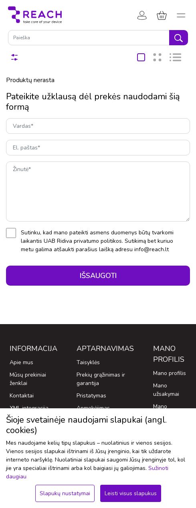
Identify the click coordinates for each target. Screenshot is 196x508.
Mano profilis (169, 373)
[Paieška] (89, 37)
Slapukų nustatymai (65, 493)
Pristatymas (91, 395)
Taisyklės (88, 362)
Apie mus (21, 362)
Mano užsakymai (166, 390)
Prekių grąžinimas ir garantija (101, 379)
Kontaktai (22, 395)
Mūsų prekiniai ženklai (28, 379)
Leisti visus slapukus (131, 493)
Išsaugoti (98, 275)
